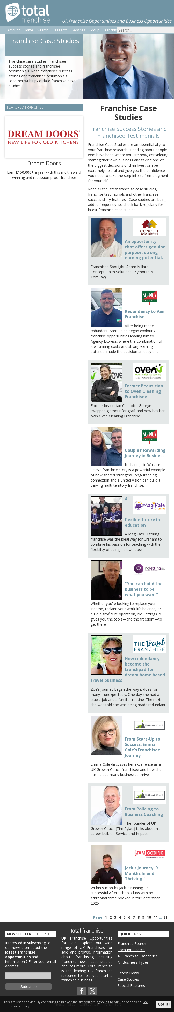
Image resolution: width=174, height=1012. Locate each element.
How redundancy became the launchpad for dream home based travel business (128, 669)
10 (149, 917)
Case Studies (128, 979)
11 (156, 917)
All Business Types (133, 962)
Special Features (131, 985)
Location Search (131, 949)
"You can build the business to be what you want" (144, 589)
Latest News (128, 973)
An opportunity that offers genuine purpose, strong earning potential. (145, 250)
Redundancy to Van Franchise (144, 314)
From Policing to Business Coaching (144, 811)
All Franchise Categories (138, 956)
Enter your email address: (30, 964)
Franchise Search (132, 943)
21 (165, 917)
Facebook (81, 991)
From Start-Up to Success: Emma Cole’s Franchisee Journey (142, 747)
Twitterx (92, 991)
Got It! (164, 1004)
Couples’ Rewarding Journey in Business (145, 453)
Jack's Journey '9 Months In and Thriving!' (141, 873)
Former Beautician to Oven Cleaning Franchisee (144, 391)
